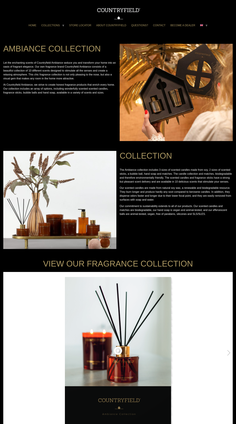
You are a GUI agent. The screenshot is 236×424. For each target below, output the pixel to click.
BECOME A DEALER (182, 25)
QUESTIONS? (139, 25)
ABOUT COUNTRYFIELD (111, 25)
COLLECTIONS (50, 25)
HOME (32, 25)
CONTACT (159, 25)
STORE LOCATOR (80, 25)
